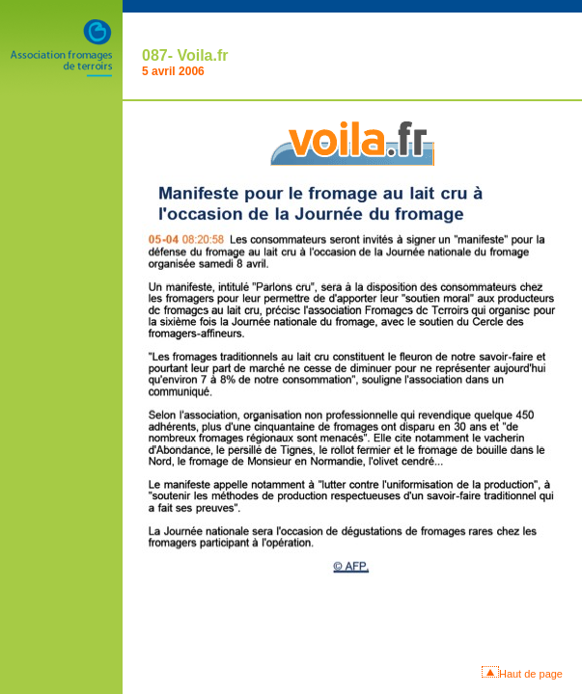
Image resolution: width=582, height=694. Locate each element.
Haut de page (531, 674)
